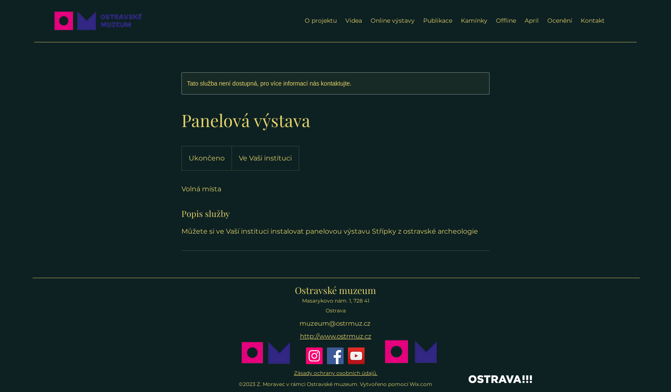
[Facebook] (335, 355)
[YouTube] (356, 355)
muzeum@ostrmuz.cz (335, 323)
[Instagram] (314, 355)
